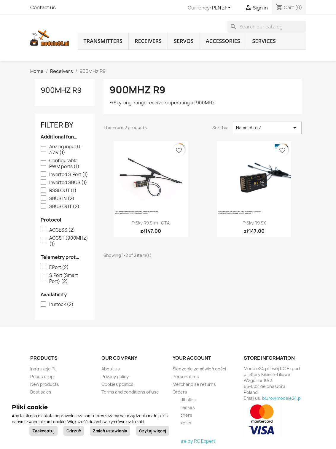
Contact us (43, 7)
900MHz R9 (61, 90)
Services (264, 40)
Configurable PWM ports (64, 164)
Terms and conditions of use (130, 392)
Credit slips (184, 399)
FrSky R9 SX (254, 223)
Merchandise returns (194, 384)
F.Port (59, 267)
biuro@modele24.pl (282, 398)
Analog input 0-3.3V (65, 150)
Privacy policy (115, 376)
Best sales (40, 392)
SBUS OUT (64, 207)
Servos (184, 40)
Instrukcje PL (43, 369)
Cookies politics (117, 384)
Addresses (184, 407)
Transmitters (103, 40)
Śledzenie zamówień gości (199, 369)
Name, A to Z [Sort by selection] (267, 127)
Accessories (223, 40)
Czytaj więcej (152, 431)
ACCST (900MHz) (68, 241)
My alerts (182, 423)
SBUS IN (61, 199)
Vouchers (182, 415)
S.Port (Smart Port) (63, 278)
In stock (61, 305)
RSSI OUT (63, 191)
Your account (192, 358)
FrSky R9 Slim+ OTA (151, 223)
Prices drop (42, 376)
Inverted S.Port (68, 175)
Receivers (148, 40)
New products (44, 384)
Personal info (186, 376)
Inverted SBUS (68, 183)
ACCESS (62, 230)
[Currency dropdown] (222, 8)
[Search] (266, 27)
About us (110, 369)
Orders (180, 392)
